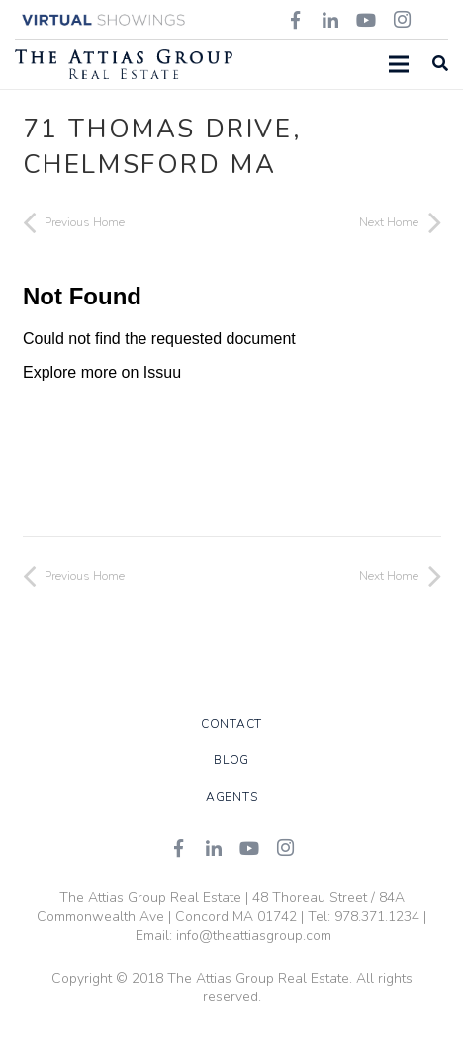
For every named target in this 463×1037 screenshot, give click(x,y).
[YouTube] (249, 848)
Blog (231, 760)
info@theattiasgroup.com (253, 935)
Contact (231, 724)
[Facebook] (178, 848)
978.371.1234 (376, 916)
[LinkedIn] (214, 848)
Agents (232, 797)
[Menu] (398, 64)
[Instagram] (285, 848)
